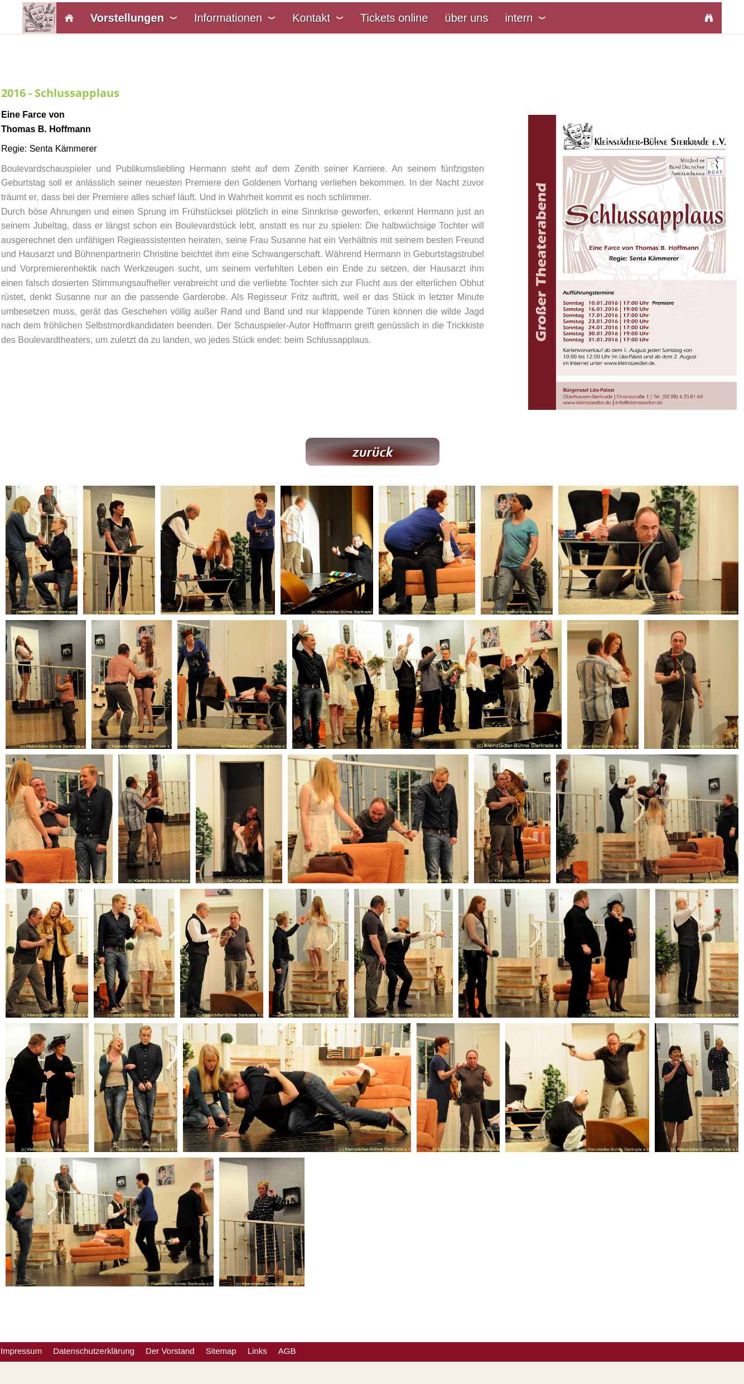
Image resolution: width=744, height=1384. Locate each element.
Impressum (21, 1351)
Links (257, 1351)
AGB (287, 1351)
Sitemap (221, 1351)
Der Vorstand (170, 1351)
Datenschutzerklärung (93, 1351)
